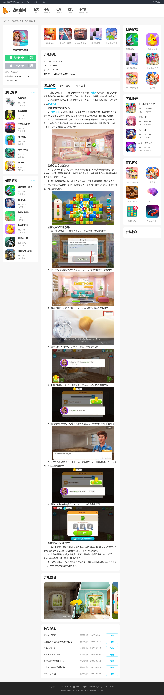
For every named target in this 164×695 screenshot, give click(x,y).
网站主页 (14, 21)
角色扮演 (55, 112)
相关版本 (81, 85)
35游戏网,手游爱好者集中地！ (13, 2)
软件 (58, 9)
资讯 (70, 9)
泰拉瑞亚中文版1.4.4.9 (54, 661)
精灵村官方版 (50, 674)
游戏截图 (65, 85)
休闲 (91, 92)
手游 (46, 9)
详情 (112, 635)
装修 (95, 92)
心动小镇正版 (50, 648)
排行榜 (82, 9)
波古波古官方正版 (52, 654)
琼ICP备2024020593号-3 (106, 687)
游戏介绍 (50, 85)
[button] (115, 602)
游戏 (21, 21)
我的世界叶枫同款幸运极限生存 (58, 642)
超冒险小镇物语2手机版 (54, 667)
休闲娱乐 (28, 21)
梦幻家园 (52, 104)
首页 (36, 9)
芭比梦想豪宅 (50, 635)
